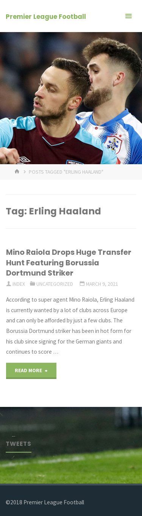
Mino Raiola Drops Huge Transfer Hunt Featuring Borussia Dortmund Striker (68, 262)
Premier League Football (46, 16)
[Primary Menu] (128, 16)
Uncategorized (54, 283)
